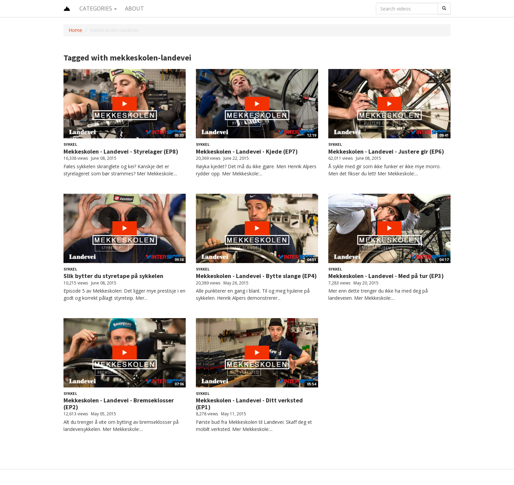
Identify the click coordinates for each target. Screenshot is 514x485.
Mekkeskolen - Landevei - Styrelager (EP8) (120, 151)
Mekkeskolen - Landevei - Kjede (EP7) (247, 151)
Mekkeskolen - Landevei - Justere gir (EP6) (386, 151)
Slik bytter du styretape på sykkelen (113, 276)
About (134, 8)
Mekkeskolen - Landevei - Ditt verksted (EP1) (249, 403)
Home (75, 30)
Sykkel (70, 144)
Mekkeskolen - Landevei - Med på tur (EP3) (386, 276)
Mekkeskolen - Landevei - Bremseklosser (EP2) (118, 403)
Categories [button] (98, 8)
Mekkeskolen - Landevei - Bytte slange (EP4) (256, 276)
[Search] (444, 8)
